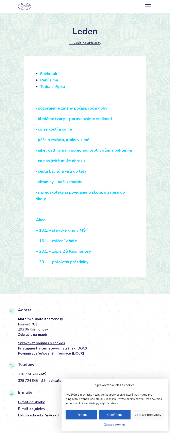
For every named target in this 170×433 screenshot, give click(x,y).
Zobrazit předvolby (148, 415)
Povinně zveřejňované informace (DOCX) (51, 353)
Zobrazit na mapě (32, 334)
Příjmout (81, 415)
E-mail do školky (31, 402)
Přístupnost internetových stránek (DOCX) (53, 348)
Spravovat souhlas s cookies (41, 343)
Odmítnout (114, 415)
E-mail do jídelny (31, 409)
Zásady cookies (114, 425)
